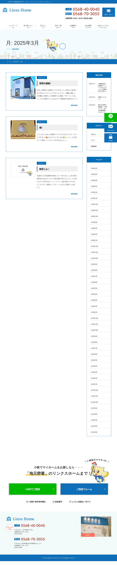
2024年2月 (94, 234)
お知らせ (93, 134)
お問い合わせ (108, 12)
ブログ (93, 140)
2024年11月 (94, 210)
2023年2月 (94, 306)
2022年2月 (94, 378)
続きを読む (74, 105)
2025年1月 (94, 198)
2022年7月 (94, 348)
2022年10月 (94, 330)
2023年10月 (94, 258)
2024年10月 (94, 216)
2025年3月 (94, 186)
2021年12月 (94, 390)
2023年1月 (94, 312)
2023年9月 (94, 264)
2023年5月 (94, 288)
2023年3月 (94, 300)
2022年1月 (94, 384)
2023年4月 (94, 294)
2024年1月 (94, 240)
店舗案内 (88, 539)
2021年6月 (94, 426)
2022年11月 (94, 324)
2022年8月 (94, 342)
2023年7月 (94, 276)
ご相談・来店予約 (110, 128)
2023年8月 (94, 270)
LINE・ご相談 (110, 117)
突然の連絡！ (45, 83)
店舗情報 (94, 146)
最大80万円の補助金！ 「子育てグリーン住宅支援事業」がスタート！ (102, 108)
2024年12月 (94, 204)
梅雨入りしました (102, 98)
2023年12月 (94, 246)
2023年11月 (94, 252)
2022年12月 (94, 318)
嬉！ (41, 127)
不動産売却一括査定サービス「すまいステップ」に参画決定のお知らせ (102, 87)
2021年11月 (94, 396)
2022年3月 (94, 372)
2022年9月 (94, 336)
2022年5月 (94, 360)
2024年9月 (94, 222)
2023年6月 (94, 282)
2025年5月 (94, 180)
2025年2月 (94, 192)
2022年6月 (94, 354)
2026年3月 (94, 168)
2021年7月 (94, 420)
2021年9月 (94, 408)
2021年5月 (94, 432)
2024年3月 (94, 228)
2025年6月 (94, 174)
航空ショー (44, 168)
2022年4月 (94, 366)
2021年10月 (94, 402)
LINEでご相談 (32, 491)
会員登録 (110, 140)
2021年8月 (94, 414)
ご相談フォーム (84, 491)
